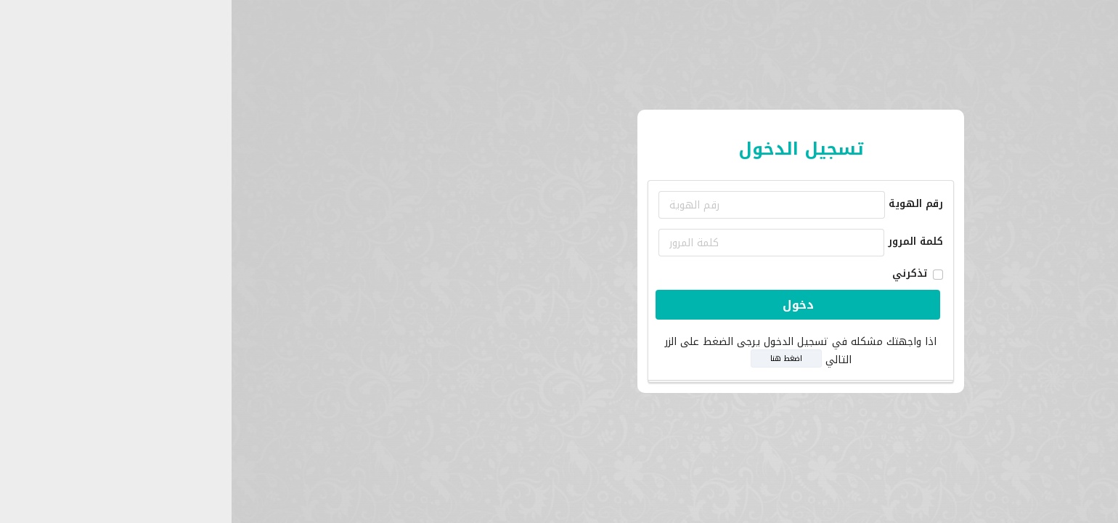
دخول (556, 304)
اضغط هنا (544, 358)
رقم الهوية (674, 204)
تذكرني (668, 274)
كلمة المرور (673, 241)
